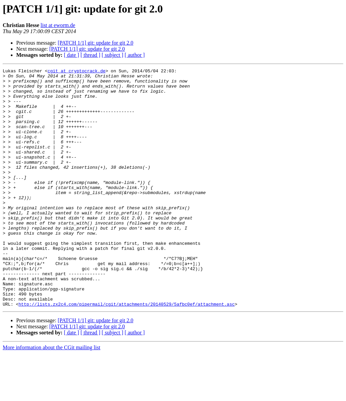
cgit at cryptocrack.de (77, 72)
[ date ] (71, 55)
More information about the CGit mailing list (51, 395)
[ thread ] (90, 55)
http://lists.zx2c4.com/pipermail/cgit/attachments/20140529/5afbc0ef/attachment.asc (127, 352)
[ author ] (135, 55)
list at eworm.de (58, 25)
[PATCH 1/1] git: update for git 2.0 (95, 43)
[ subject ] (112, 55)
